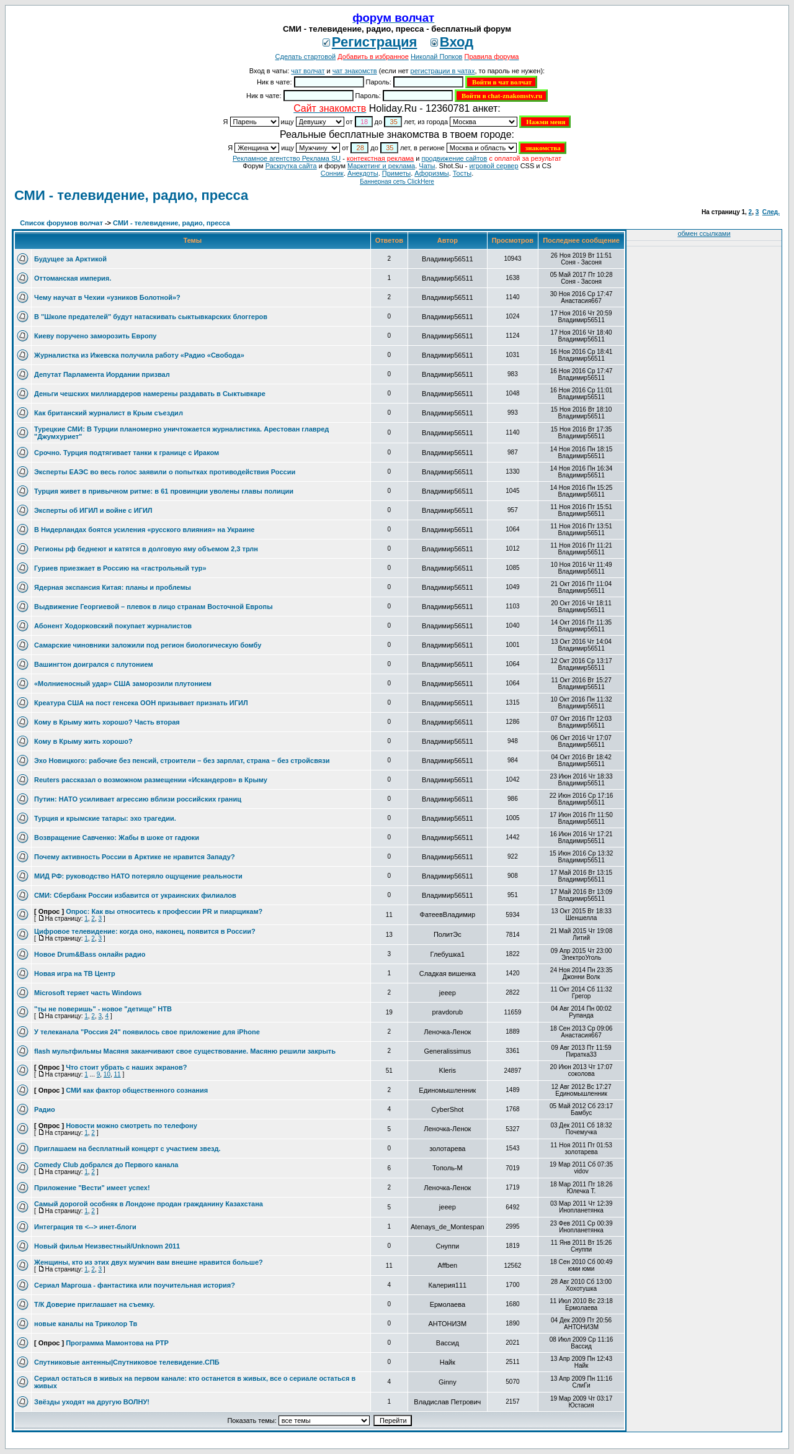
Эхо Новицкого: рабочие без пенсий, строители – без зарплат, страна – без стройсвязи (181, 760)
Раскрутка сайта (291, 165)
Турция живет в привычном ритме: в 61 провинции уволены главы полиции (163, 491)
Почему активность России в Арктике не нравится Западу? (134, 856)
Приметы (396, 173)
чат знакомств (354, 71)
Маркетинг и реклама (381, 165)
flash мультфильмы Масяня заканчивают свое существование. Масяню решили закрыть (185, 1051)
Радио (44, 1109)
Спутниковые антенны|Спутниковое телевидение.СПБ (127, 1362)
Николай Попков (437, 56)
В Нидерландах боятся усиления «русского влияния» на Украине (144, 529)
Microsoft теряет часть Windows (87, 992)
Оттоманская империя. (72, 278)
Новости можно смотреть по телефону (131, 1125)
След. (771, 212)
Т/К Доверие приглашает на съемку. (94, 1304)
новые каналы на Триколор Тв (85, 1323)
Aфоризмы (431, 173)
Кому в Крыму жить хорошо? (83, 741)
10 (107, 1074)
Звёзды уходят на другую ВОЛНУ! (91, 1402)
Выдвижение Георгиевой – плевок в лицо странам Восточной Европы (153, 606)
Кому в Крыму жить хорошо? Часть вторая (107, 722)
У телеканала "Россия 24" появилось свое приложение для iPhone (147, 1032)
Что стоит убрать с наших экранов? (126, 1067)
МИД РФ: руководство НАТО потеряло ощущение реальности (138, 876)
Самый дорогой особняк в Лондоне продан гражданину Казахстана (148, 1204)
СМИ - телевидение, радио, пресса (131, 195)
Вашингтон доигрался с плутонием (93, 664)
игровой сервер (493, 165)
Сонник (332, 173)
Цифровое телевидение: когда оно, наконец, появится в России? (145, 931)
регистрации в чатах (443, 71)
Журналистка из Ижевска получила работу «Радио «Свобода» (139, 355)
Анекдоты (362, 173)
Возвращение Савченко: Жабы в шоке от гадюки (116, 837)
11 (117, 1074)
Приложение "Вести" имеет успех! (92, 1187)
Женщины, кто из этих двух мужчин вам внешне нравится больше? (148, 1262)
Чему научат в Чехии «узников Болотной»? (107, 297)
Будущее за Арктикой (70, 259)
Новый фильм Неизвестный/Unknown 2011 (107, 1246)
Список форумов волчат (61, 223)
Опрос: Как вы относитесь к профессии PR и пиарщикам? (164, 911)
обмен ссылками (703, 233)
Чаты (427, 165)
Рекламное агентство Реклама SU (287, 158)
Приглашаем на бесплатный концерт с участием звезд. (127, 1148)
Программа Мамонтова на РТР (117, 1343)
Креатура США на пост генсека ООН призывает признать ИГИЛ (141, 703)
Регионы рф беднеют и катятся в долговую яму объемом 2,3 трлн (146, 549)
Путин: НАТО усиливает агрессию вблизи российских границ (137, 799)
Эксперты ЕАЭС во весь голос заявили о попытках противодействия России (164, 472)
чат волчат (307, 71)
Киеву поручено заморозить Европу (95, 336)
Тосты (462, 173)
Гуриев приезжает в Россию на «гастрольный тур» (120, 568)
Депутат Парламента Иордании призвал (102, 374)
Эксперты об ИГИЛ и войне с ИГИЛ (93, 510)
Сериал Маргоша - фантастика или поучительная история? (134, 1285)
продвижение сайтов (454, 158)
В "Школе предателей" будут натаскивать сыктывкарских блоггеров (150, 316)
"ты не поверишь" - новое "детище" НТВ (103, 1009)
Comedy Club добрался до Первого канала (106, 1164)
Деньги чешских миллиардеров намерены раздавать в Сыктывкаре (149, 393)
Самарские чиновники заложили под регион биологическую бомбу (147, 645)
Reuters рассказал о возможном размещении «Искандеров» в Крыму (150, 779)
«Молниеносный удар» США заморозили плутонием (123, 683)
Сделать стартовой (305, 56)
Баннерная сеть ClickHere (397, 181)
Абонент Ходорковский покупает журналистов (113, 626)
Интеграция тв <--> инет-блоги (85, 1226)
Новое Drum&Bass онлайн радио (89, 954)
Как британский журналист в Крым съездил (108, 413)
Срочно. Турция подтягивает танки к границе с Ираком (126, 452)
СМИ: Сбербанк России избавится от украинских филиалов (135, 895)
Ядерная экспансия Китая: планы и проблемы (112, 587)
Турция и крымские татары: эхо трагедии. (105, 818)
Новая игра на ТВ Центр (74, 973)
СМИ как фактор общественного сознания (137, 1090)
